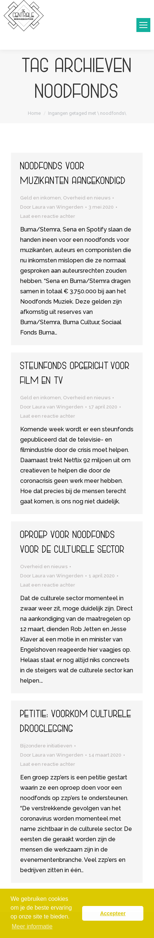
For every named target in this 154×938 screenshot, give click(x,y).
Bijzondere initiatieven (46, 745)
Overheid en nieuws (86, 198)
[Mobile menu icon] (143, 25)
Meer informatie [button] (32, 926)
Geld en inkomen (40, 198)
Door (51, 207)
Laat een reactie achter (47, 216)
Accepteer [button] (113, 913)
